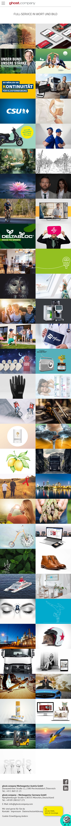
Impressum (16, 811)
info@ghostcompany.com (21, 804)
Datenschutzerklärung (32, 811)
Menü (5, 3)
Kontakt (5, 811)
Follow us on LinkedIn (65, 788)
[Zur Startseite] (22, 3)
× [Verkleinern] (69, 812)
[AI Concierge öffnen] (53, 811)
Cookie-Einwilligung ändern (15, 816)
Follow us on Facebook (65, 781)
